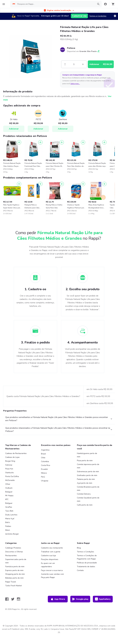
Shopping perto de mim (15, 574)
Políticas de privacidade (87, 562)
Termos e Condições (97, 16)
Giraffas (8, 507)
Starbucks (9, 472)
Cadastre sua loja (48, 555)
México (44, 473)
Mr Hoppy (9, 495)
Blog (79, 548)
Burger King (10, 461)
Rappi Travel (10, 582)
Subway (8, 465)
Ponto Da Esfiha (12, 476)
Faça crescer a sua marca (52, 570)
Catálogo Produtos (13, 548)
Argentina (45, 450)
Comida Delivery (84, 494)
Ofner (7, 484)
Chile (43, 457)
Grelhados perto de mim (87, 475)
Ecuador (44, 469)
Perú (43, 477)
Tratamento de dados (86, 566)
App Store (57, 599)
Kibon (7, 530)
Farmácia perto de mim (14, 566)
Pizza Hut (9, 468)
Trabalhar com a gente (50, 551)
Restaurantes (11, 555)
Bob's (7, 522)
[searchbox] (55, 4)
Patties (8, 526)
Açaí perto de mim (84, 483)
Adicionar (14, 128)
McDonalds (10, 480)
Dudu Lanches (11, 514)
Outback (8, 488)
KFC (6, 499)
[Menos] (65, 64)
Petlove (71, 48)
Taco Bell (9, 511)
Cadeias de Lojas (12, 457)
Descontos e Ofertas (14, 551)
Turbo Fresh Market (13, 585)
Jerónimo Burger (12, 534)
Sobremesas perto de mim (88, 471)
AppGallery (103, 599)
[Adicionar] (19, 142)
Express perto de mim (14, 570)
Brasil (43, 454)
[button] (59, 10)
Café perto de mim (84, 505)
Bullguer (8, 492)
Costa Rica (45, 465)
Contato (80, 570)
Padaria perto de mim (86, 479)
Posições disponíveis (49, 559)
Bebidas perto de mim (14, 578)
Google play (80, 599)
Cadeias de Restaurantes (16, 453)
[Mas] (83, 64)
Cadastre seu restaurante (52, 548)
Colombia (45, 461)
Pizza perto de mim (85, 460)
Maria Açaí (9, 518)
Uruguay (44, 480)
